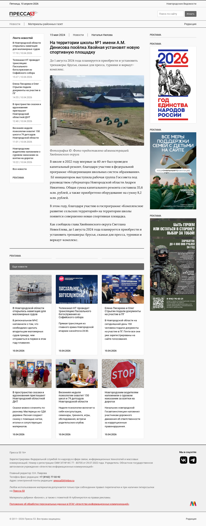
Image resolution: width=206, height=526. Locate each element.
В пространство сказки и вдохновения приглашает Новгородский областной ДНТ (29, 397)
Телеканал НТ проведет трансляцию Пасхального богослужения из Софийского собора (26, 66)
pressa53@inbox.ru (64, 480)
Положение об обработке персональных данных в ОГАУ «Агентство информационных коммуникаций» (69, 504)
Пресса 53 (19, 490)
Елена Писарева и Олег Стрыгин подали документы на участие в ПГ (26, 88)
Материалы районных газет (45, 24)
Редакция (190, 24)
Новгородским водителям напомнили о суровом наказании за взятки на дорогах (26, 153)
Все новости (20, 169)
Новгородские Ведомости (181, 3)
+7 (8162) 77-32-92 (50, 476)
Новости (15, 24)
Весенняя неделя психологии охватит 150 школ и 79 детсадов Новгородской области (26, 133)
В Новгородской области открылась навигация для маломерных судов (27, 46)
